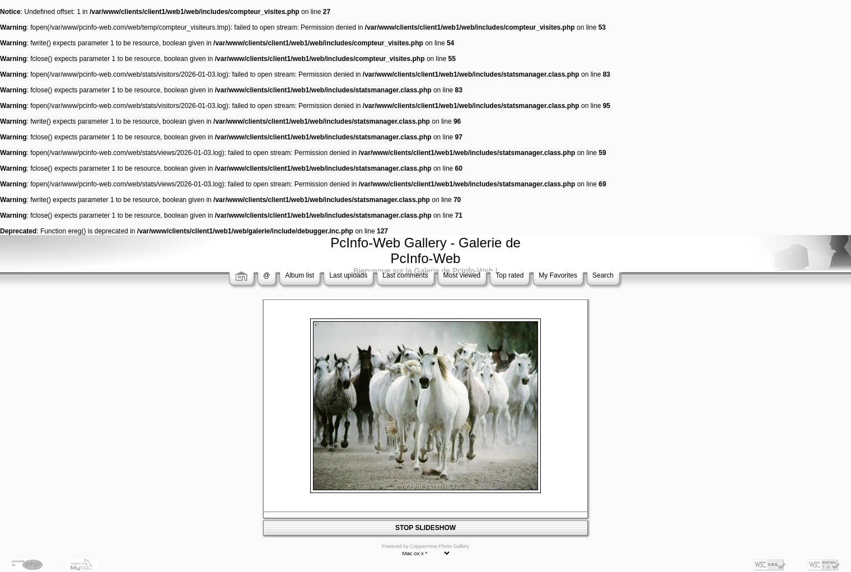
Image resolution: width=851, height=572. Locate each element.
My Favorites (558, 275)
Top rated (509, 275)
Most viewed (462, 275)
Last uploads (348, 275)
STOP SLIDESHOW (425, 528)
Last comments (405, 275)
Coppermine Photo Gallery (439, 546)
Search (603, 275)
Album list (299, 275)
